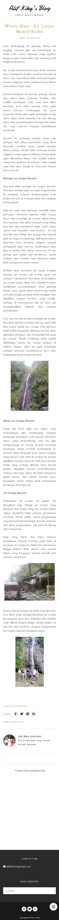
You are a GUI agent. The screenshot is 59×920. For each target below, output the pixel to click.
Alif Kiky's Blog (29, 7)
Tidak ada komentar (15, 706)
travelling (17, 721)
